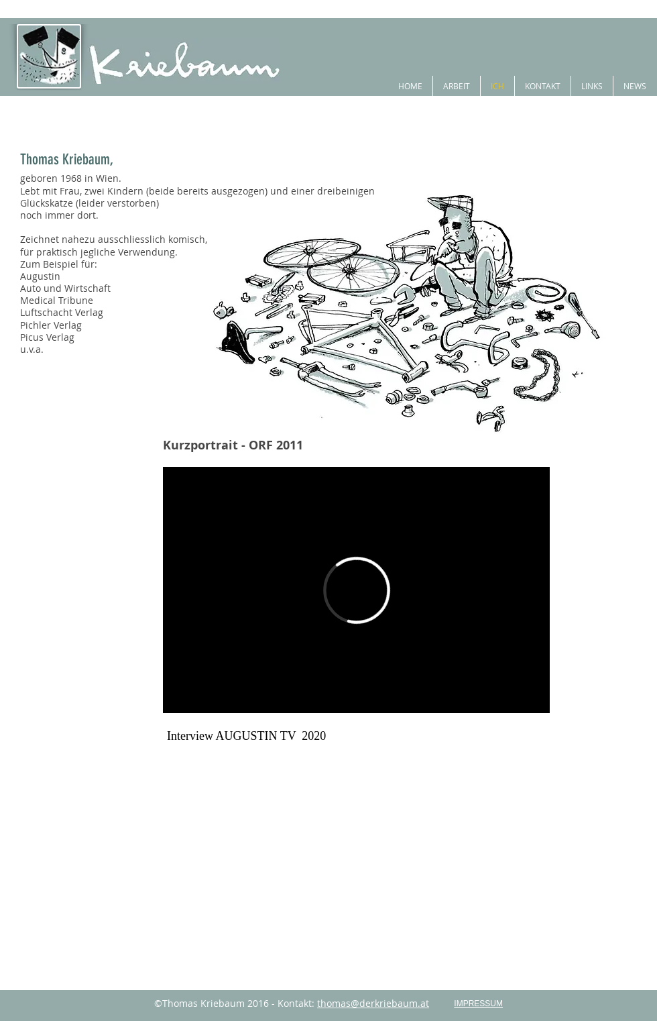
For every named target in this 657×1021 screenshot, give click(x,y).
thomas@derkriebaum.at (373, 1003)
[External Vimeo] (356, 590)
